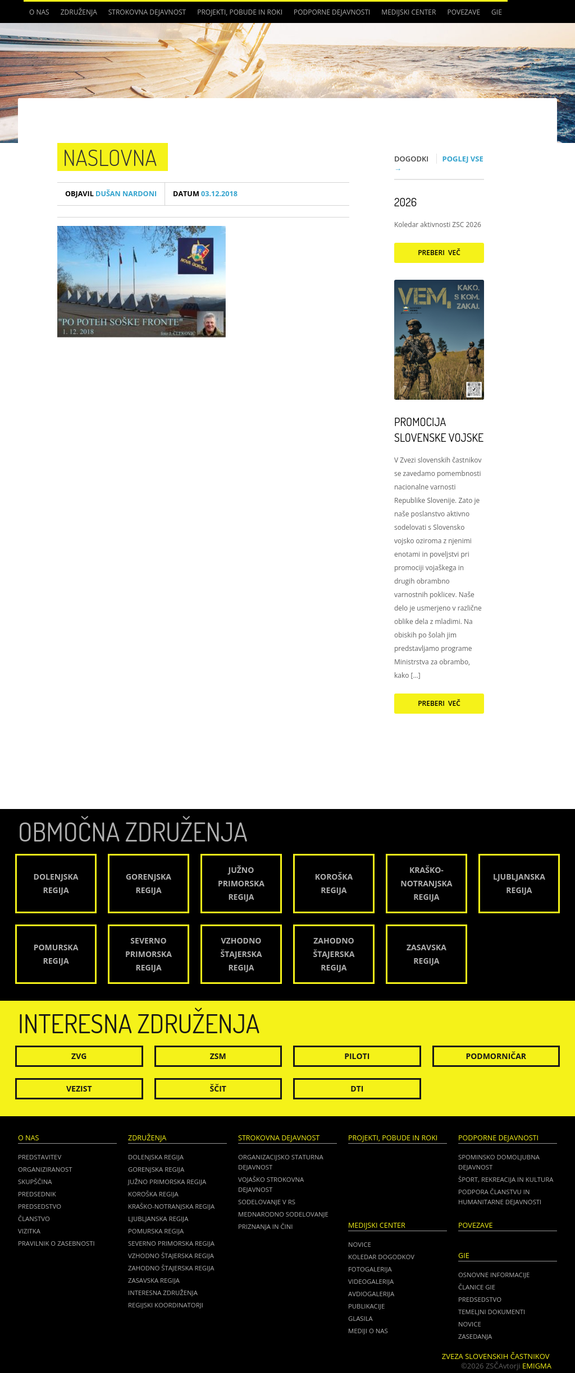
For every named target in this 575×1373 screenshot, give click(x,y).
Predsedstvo (39, 1206)
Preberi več (439, 252)
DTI (356, 1088)
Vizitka (29, 1231)
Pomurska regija (156, 1231)
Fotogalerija (370, 1269)
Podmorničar (496, 1056)
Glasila (360, 1318)
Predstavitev (39, 1157)
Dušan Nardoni (111, 193)
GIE (496, 12)
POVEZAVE (463, 12)
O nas (39, 12)
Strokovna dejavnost (147, 12)
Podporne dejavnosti (332, 12)
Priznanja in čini (265, 1226)
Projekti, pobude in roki (239, 12)
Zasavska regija (154, 1280)
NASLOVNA (110, 157)
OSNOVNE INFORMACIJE (494, 1274)
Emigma (536, 1366)
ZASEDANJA (475, 1336)
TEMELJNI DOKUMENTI (491, 1311)
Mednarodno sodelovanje (283, 1214)
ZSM (218, 1056)
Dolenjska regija (156, 1157)
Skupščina (35, 1181)
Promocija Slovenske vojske (438, 429)
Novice (359, 1244)
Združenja (79, 12)
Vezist (79, 1088)
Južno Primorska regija (167, 1181)
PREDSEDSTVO (479, 1299)
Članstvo (34, 1218)
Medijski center (408, 12)
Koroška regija (153, 1194)
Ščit (218, 1088)
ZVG (78, 1056)
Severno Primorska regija (171, 1243)
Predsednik (37, 1194)
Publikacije (366, 1306)
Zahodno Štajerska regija (171, 1268)
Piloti (356, 1056)
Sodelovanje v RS (266, 1202)
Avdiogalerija (371, 1293)
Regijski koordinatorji (165, 1305)
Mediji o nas (368, 1330)
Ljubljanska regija (158, 1218)
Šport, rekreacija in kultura (505, 1179)
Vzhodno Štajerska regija (171, 1255)
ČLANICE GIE (476, 1287)
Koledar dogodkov (381, 1256)
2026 (405, 202)
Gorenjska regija (156, 1169)
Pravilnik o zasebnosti (56, 1243)
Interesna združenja (163, 1292)
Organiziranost (45, 1169)
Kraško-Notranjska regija (171, 1206)
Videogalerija (371, 1281)
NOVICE (469, 1324)
